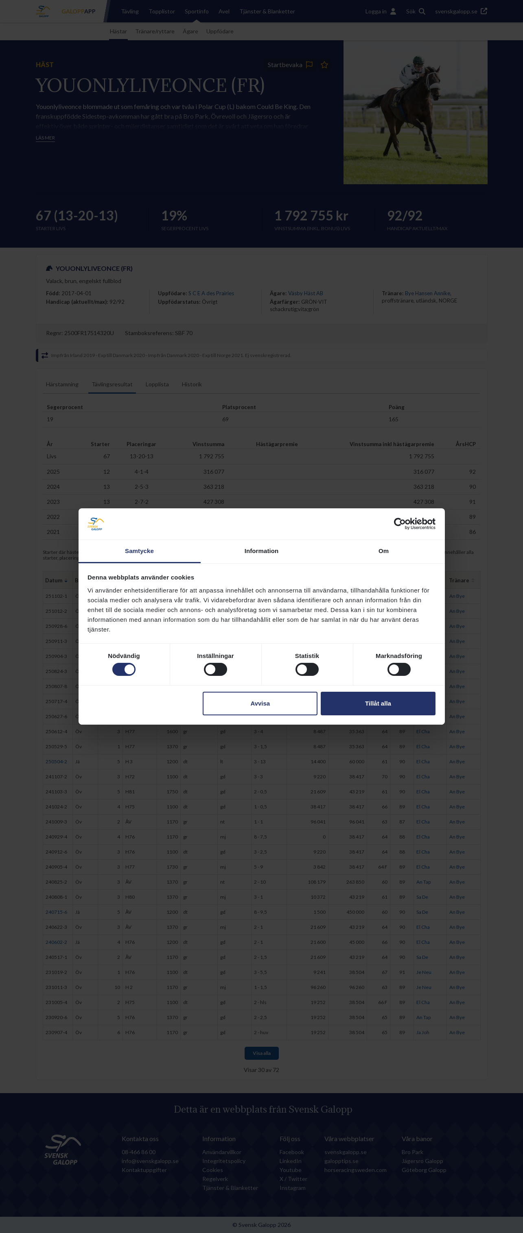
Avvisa (260, 703)
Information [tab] (262, 550)
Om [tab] (384, 550)
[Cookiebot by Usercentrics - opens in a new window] (399, 524)
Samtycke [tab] (139, 550)
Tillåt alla (378, 703)
